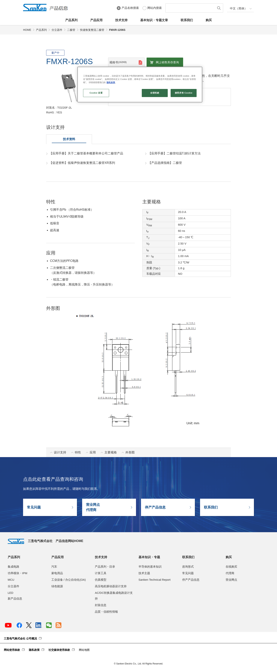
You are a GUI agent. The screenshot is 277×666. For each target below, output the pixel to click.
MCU (11, 579)
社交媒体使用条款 (59, 649)
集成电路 (13, 566)
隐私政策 (34, 649)
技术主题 (144, 573)
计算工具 (100, 573)
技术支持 (121, 20)
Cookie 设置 (96, 93)
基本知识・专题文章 (154, 20)
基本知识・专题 (149, 557)
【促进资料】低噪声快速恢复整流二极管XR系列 (82, 162)
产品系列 (71, 20)
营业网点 (231, 579)
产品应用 (96, 20)
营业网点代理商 (93, 507)
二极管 (71, 29)
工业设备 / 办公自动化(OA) (68, 579)
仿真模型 (100, 579)
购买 (209, 20)
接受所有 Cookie (183, 93)
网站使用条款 (12, 649)
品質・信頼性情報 (106, 611)
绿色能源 (57, 586)
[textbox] (191, 8)
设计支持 (60, 452)
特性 (78, 452)
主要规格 (110, 452)
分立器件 (57, 29)
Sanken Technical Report (154, 579)
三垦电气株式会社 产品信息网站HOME (45, 541)
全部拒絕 (154, 93)
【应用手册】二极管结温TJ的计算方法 (174, 153)
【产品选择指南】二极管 (165, 162)
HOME (27, 29)
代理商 (230, 573)
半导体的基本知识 (150, 566)
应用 (93, 452)
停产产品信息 (155, 507)
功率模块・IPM (17, 573)
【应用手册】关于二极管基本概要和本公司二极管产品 (86, 153)
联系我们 (187, 20)
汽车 (54, 566)
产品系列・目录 (105, 566)
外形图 (130, 452)
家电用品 (57, 573)
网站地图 (84, 649)
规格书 (118, 62)
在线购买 (231, 566)
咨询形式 (188, 566)
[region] (139, 84)
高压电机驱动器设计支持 (111, 586)
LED (10, 592)
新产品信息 (15, 598)
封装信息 (100, 605)
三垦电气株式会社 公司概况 (20, 638)
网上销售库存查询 (167, 62)
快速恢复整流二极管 (92, 29)
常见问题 (34, 507)
